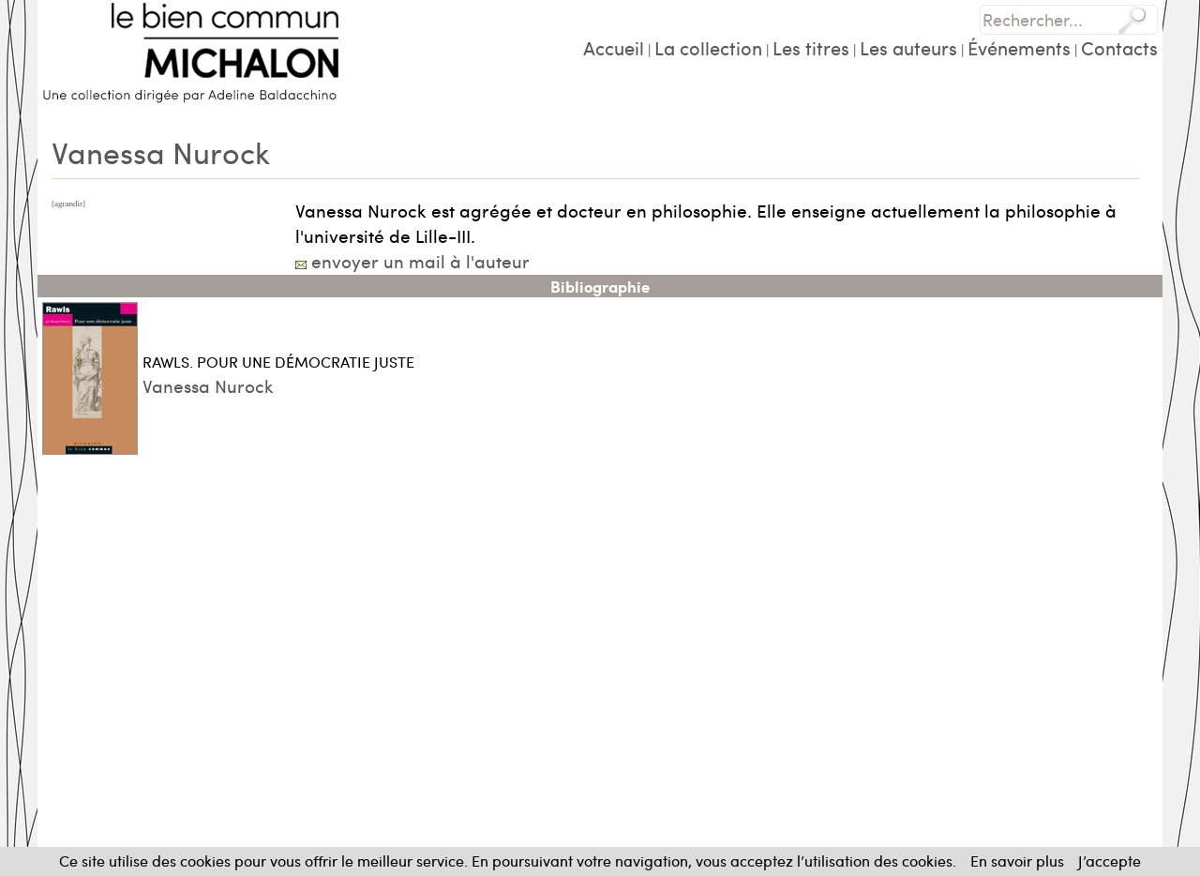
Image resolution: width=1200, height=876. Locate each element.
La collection (708, 47)
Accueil (613, 47)
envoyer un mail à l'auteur (420, 261)
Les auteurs (908, 47)
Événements (1019, 47)
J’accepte (1109, 860)
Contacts (1119, 47)
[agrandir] (68, 203)
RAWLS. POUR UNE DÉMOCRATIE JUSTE (278, 361)
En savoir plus (1017, 860)
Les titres (810, 47)
